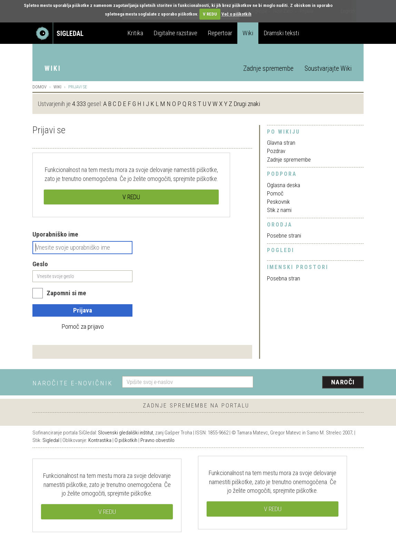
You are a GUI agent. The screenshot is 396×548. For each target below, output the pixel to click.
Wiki (247, 33)
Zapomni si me (66, 293)
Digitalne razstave (175, 33)
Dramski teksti (281, 33)
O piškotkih (126, 440)
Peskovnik (278, 201)
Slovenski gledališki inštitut (125, 433)
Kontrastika (99, 440)
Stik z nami (279, 209)
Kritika (135, 33)
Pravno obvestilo (157, 440)
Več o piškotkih (236, 14)
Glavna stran (281, 142)
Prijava (82, 310)
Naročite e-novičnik (72, 383)
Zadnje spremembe (268, 69)
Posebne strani (284, 235)
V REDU (210, 14)
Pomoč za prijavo (82, 326)
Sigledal (50, 440)
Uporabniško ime (55, 234)
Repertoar (220, 33)
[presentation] (312, 382)
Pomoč (275, 193)
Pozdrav (276, 150)
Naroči (343, 382)
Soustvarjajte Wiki (328, 69)
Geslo (40, 264)
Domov (39, 86)
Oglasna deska (283, 185)
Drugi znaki (247, 104)
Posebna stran (283, 278)
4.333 (79, 104)
